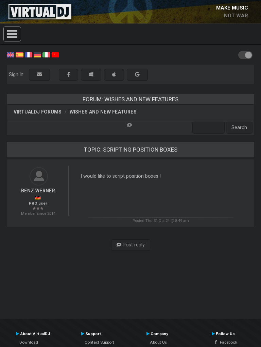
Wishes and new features (103, 112)
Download (28, 342)
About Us (158, 342)
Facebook (226, 342)
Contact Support (99, 342)
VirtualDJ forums (38, 112)
